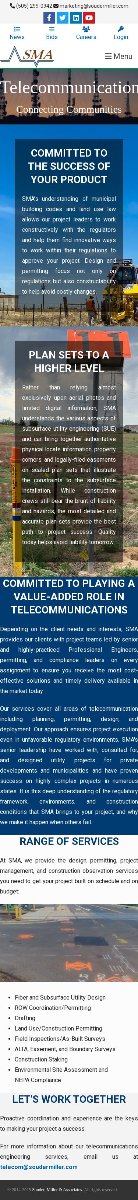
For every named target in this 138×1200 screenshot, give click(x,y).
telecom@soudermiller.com (39, 1167)
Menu (118, 56)
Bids (52, 33)
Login (120, 33)
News (17, 33)
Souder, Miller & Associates (57, 1189)
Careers (86, 33)
